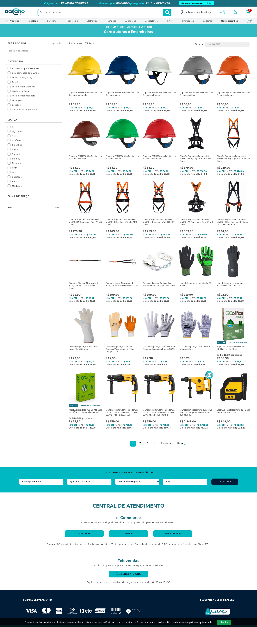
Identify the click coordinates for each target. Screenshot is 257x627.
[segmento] (137, 482)
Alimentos (130, 21)
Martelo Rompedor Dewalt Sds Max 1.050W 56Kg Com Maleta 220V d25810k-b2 (196, 412)
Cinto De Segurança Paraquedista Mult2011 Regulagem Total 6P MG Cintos (158, 222)
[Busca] (167, 12)
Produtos (12, 21)
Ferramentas (187, 21)
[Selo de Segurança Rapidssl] (215, 615)
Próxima (166, 443)
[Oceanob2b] (15, 12)
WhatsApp (84, 534)
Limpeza (112, 21)
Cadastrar (225, 482)
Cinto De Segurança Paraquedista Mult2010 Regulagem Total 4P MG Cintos (122, 222)
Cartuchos (52, 21)
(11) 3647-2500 (128, 574)
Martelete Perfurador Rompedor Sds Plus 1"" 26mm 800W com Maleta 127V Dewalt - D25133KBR (122, 412)
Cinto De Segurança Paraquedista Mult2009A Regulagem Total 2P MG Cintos (85, 222)
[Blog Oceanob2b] (249, 21)
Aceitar (224, 622)
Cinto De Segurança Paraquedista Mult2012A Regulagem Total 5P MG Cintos (196, 222)
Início (108, 27)
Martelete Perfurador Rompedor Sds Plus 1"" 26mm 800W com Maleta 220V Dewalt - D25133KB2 (159, 412)
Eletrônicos (93, 21)
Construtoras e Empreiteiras (139, 27)
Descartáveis (151, 21)
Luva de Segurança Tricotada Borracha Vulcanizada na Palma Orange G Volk (120, 349)
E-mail (128, 534)
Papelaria (33, 21)
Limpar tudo (55, 43)
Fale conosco (173, 534)
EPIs (169, 21)
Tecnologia (72, 21)
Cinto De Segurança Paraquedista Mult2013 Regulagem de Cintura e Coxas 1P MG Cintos (232, 222)
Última (179, 443)
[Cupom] (128, 3)
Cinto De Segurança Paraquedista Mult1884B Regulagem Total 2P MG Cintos (233, 158)
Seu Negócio (118, 27)
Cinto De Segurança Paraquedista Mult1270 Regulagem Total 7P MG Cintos (195, 158)
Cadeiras (207, 21)
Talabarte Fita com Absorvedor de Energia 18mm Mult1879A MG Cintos (84, 285)
